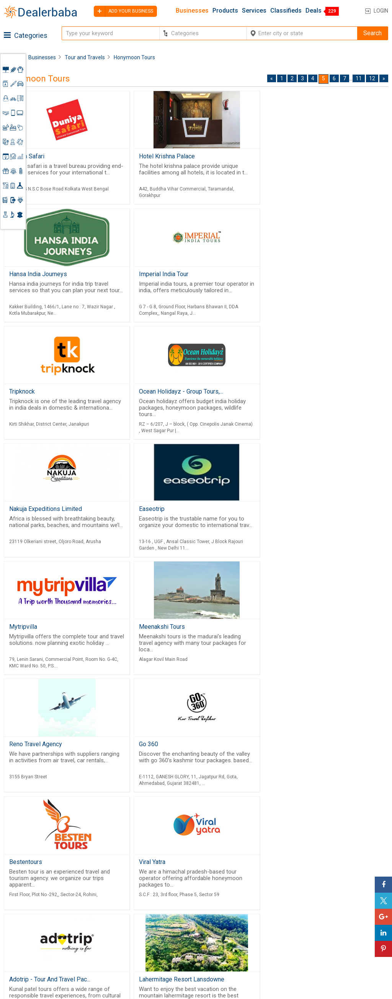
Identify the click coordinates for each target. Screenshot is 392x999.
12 (372, 78)
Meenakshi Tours (32, 512)
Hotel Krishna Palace (165, 156)
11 (359, 78)
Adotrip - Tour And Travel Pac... (305, 630)
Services (254, 10)
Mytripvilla (278, 393)
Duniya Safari (26, 156)
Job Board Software (139, 940)
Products (225, 10)
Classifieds (286, 10)
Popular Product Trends (255, 905)
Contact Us (192, 937)
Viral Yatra (150, 630)
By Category (240, 886)
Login (381, 11)
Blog (184, 947)
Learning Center (341, 903)
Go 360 (274, 512)
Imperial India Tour (34, 274)
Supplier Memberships (350, 912)
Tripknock (149, 274)
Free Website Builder (127, 920)
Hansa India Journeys (293, 156)
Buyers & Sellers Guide (199, 899)
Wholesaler (238, 896)
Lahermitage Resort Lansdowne (52, 749)
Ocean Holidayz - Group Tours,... (307, 274)
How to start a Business (351, 940)
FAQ (183, 965)
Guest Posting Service (196, 925)
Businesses (192, 10)
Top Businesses (245, 933)
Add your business (123, 11)
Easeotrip (149, 393)
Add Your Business (345, 930)
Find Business (242, 923)
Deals (313, 10)
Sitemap (189, 956)
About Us (190, 912)
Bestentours (25, 630)
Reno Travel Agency (163, 512)
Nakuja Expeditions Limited (45, 393)
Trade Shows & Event (251, 942)
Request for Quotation (252, 914)
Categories (25, 35)
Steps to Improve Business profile (343, 890)
